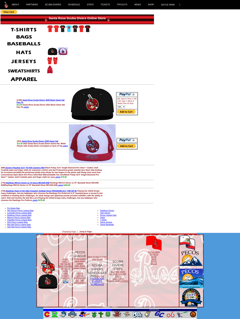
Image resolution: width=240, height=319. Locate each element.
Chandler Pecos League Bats (19, 220)
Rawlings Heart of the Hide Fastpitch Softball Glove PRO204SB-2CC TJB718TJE (41, 191)
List (102, 276)
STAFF (154, 261)
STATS (90, 4)
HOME (65, 259)
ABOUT (15, 4)
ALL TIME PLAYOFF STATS (118, 275)
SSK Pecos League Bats (17, 222)
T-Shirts (103, 220)
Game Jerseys (106, 222)
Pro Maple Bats (13, 208)
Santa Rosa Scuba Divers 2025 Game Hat (40, 141)
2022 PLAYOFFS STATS (118, 281)
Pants (102, 218)
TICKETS (105, 4)
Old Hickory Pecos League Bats (20, 210)
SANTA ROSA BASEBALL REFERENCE (80, 287)
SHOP (151, 4)
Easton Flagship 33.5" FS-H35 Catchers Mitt (25, 168)
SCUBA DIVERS (53, 4)
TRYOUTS (122, 4)
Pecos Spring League (79, 262)
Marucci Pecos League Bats (18, 218)
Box (98, 276)
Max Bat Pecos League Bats (19, 225)
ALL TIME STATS (118, 272)
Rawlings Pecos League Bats (19, 215)
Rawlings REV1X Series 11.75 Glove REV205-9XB (27, 183)
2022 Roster (97, 259)
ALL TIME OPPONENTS (80, 281)
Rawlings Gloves (107, 210)
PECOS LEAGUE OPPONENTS (80, 275)
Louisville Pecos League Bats (19, 213)
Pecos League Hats (108, 215)
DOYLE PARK (168, 4)
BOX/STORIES (65, 266)
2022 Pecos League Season (79, 267)
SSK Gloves (105, 213)
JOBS (65, 273)
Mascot (154, 264)
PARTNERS (32, 4)
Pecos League (80, 259)
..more (26, 107)
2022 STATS (117, 279)
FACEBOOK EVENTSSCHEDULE (97, 281)
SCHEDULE (74, 4)
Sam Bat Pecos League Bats (19, 227)
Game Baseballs (107, 225)
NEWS (137, 4)
